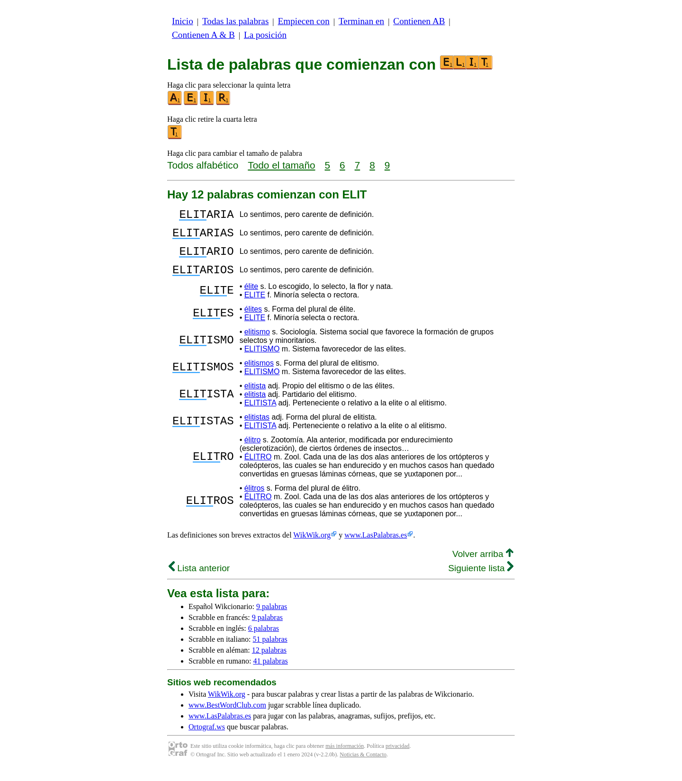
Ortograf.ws (206, 738)
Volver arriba (482, 565)
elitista (255, 397)
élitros (254, 499)
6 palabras (263, 640)
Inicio (182, 21)
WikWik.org (312, 546)
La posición (265, 35)
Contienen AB (419, 21)
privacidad (398, 757)
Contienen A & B (203, 35)
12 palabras (269, 661)
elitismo (257, 343)
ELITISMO (262, 360)
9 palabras (271, 618)
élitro (252, 451)
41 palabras (270, 672)
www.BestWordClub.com (227, 716)
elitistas (256, 428)
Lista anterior (199, 579)
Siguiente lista (480, 579)
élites (253, 320)
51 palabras (270, 650)
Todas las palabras (235, 21)
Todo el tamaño (281, 165)
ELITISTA (260, 414)
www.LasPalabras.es (375, 546)
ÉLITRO (258, 468)
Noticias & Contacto (363, 766)
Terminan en (361, 21)
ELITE (254, 306)
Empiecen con (304, 21)
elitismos (259, 374)
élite (251, 298)
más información (344, 757)
